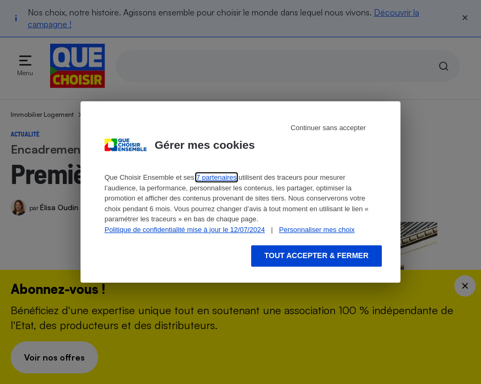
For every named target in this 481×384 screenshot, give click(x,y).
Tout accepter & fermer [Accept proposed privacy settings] (316, 255)
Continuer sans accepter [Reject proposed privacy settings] (328, 128)
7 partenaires (216, 177)
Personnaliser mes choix (317, 230)
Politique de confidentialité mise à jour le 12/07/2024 (185, 230)
